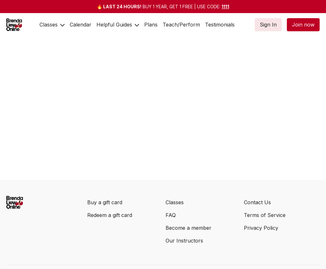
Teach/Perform (181, 24)
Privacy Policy (261, 228)
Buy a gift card (104, 202)
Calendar (80, 24)
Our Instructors (184, 240)
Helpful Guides (117, 24)
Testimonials (220, 24)
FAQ (171, 215)
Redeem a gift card (109, 215)
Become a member (188, 228)
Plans (151, 24)
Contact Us (257, 202)
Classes (52, 24)
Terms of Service (265, 215)
